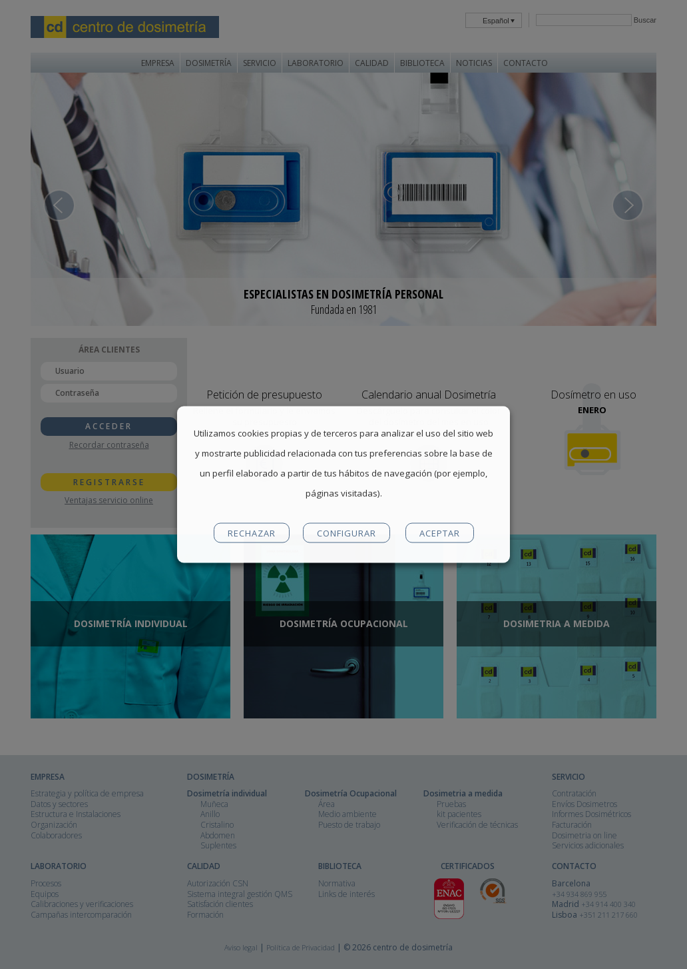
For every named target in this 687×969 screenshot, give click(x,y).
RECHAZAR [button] (252, 533)
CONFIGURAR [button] (346, 533)
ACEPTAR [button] (439, 533)
